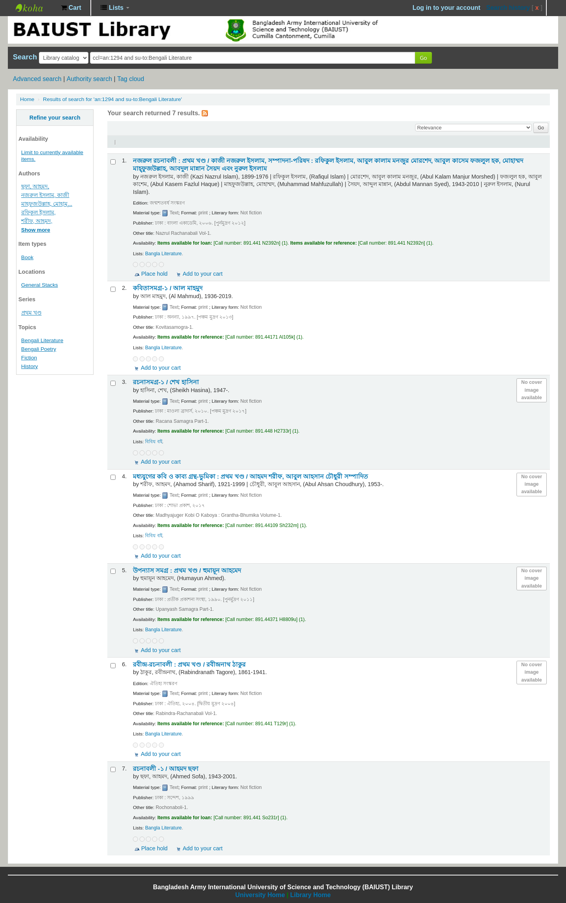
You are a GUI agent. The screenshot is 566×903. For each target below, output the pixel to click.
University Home (260, 895)
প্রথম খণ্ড (31, 313)
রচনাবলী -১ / (165, 768)
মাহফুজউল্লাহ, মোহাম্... (46, 204)
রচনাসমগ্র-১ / (165, 382)
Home (27, 99)
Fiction (29, 358)
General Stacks (39, 285)
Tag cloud (130, 79)
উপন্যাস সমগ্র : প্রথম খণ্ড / (187, 570)
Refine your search (55, 117)
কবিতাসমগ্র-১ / (167, 288)
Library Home (310, 895)
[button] (71, 8)
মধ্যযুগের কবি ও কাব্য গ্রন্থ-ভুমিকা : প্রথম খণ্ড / (250, 476)
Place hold (154, 274)
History (29, 366)
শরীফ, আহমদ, (36, 221)
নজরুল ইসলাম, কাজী (45, 195)
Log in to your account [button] (446, 7)
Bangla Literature (163, 253)
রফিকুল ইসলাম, (38, 213)
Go (423, 57)
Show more (35, 230)
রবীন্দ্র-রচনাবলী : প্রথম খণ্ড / (189, 664)
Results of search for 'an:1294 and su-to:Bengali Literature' (112, 99)
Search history (508, 7)
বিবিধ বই (153, 441)
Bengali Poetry (38, 349)
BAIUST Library (35, 8)
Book (27, 257)
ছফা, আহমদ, (35, 187)
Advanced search (37, 79)
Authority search (89, 79)
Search (25, 57)
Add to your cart (203, 274)
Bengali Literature (42, 340)
